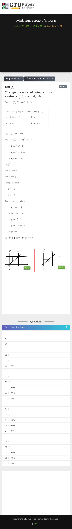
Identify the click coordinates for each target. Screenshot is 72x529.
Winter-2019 (39, 26)
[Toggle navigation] (66, 5)
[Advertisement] (36, 48)
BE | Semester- (14, 78)
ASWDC (36, 523)
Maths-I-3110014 (22, 26)
